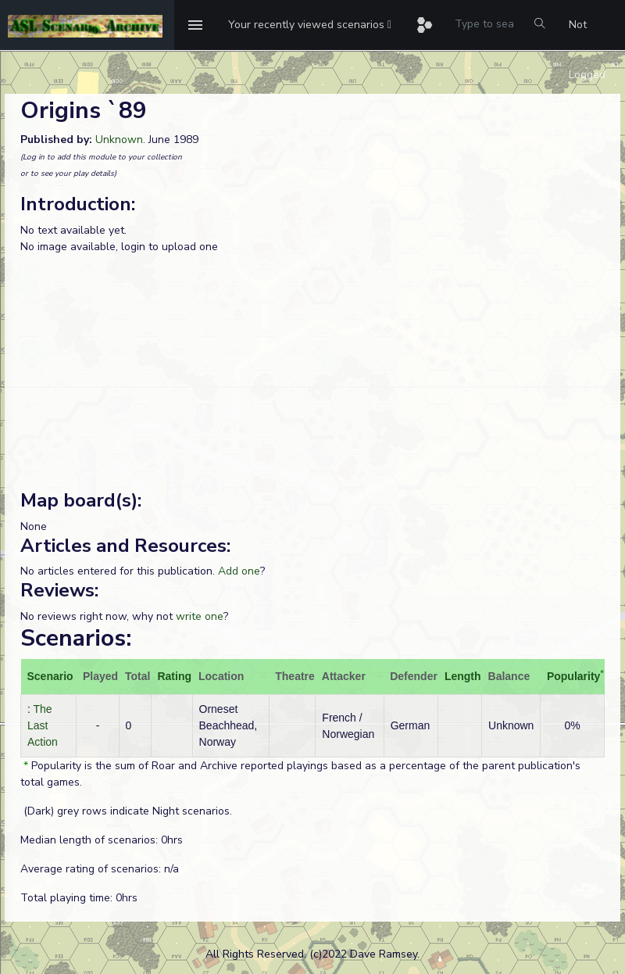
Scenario (50, 676)
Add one (239, 571)
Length (463, 676)
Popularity (573, 676)
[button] (309, 25)
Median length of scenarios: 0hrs (101, 840)
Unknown (119, 139)
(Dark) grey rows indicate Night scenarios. (126, 811)
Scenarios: (75, 638)
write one (199, 616)
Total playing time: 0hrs (79, 897)
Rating (174, 676)
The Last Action (42, 725)
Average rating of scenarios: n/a (99, 868)
